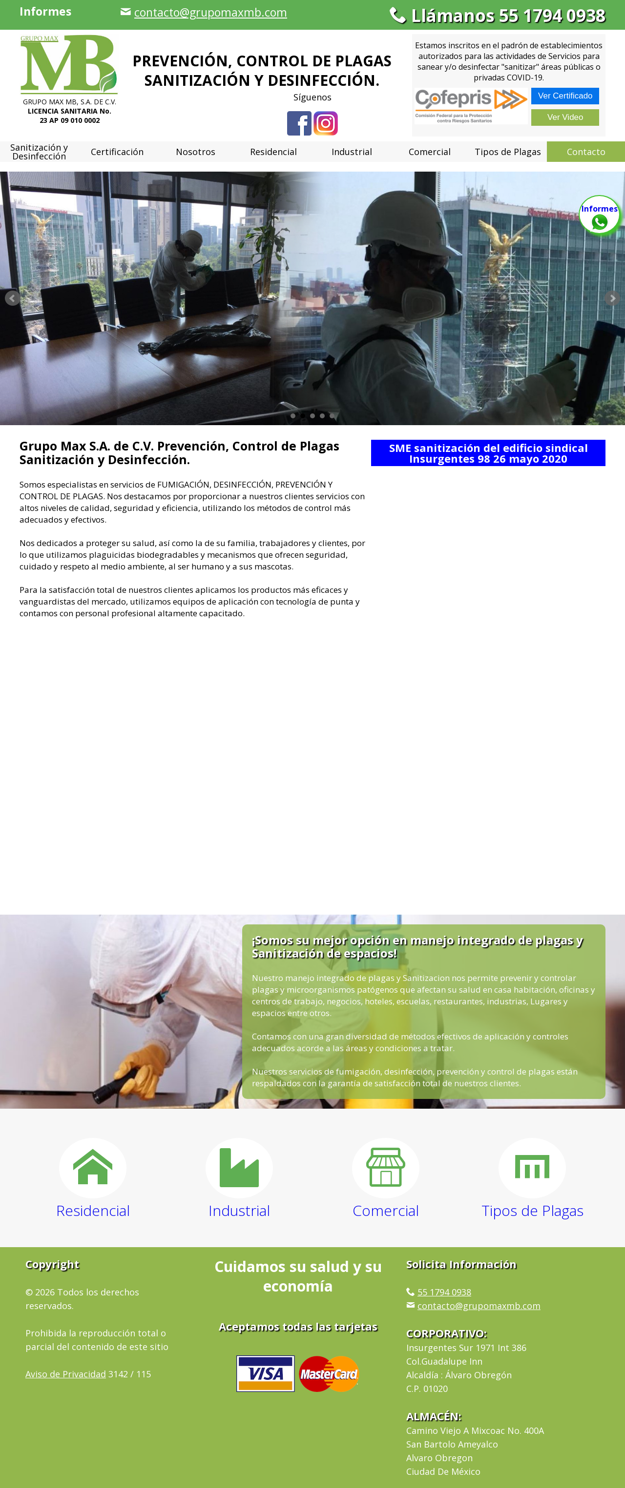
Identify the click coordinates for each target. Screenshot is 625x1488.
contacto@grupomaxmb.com (210, 12)
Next (612, 298)
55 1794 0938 (444, 1292)
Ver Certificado (565, 95)
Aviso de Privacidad (65, 1374)
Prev (13, 298)
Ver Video (565, 117)
